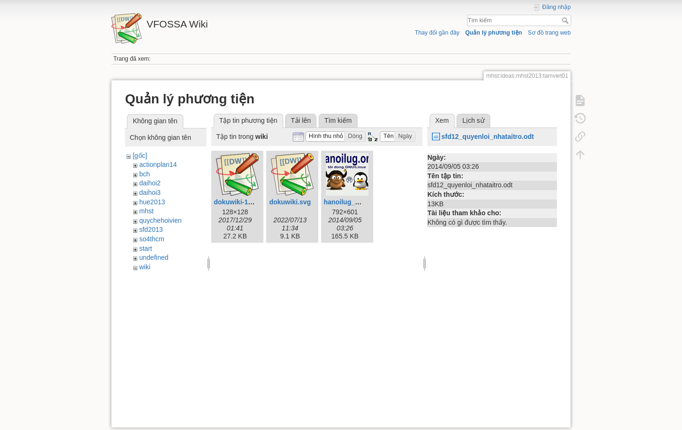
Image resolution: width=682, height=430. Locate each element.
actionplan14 (158, 164)
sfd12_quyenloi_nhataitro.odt (487, 136)
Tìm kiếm (566, 20)
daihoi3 (150, 192)
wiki (144, 267)
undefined (154, 257)
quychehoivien (160, 220)
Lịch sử (473, 120)
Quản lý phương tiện (493, 32)
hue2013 (152, 202)
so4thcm (151, 239)
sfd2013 (151, 229)
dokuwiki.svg (290, 202)
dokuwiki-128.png (241, 202)
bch (144, 174)
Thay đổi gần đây (437, 32)
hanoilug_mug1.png (354, 202)
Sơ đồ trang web (549, 32)
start (145, 248)
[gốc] (140, 155)
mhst (146, 211)
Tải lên (301, 120)
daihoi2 (150, 183)
